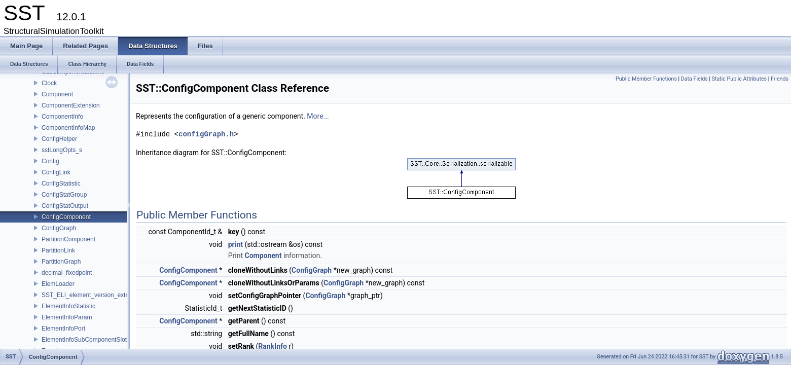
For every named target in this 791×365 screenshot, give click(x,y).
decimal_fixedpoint (67, 272)
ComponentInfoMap (68, 127)
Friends (779, 79)
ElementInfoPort (63, 328)
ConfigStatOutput (65, 205)
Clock (49, 83)
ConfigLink (56, 172)
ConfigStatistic (61, 183)
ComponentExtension (71, 105)
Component (57, 94)
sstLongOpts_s (62, 150)
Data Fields (694, 79)
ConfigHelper (59, 138)
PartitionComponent (68, 239)
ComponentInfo (62, 116)
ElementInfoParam (67, 317)
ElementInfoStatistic (68, 306)
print (235, 244)
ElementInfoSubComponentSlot (84, 339)
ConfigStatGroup (64, 194)
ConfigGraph (59, 228)
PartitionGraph (61, 261)
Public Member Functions (646, 79)
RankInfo (272, 346)
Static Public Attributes (739, 79)
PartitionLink (58, 250)
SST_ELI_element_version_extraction (92, 295)
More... (318, 116)
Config (50, 161)
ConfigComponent (66, 217)
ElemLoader (58, 283)
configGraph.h (206, 134)
